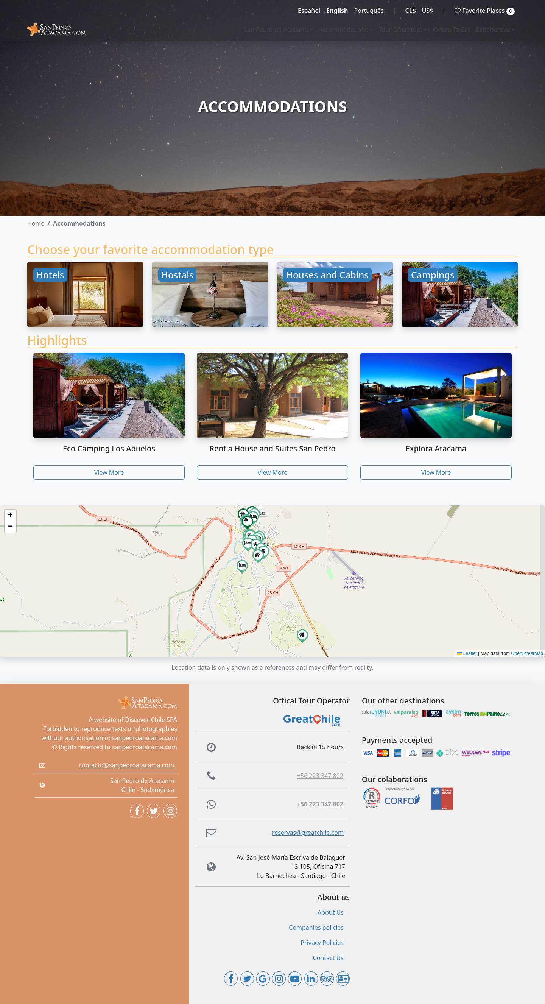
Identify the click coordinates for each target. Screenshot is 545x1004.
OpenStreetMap (527, 653)
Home (36, 223)
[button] (247, 521)
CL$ (410, 10)
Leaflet (466, 653)
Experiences (493, 29)
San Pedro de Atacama (276, 29)
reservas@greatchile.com (308, 832)
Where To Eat (451, 29)
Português (369, 10)
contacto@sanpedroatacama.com (126, 765)
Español (309, 10)
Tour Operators (400, 29)
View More (109, 472)
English (337, 10)
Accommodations (343, 29)
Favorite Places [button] (485, 10)
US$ (427, 10)
